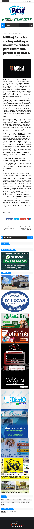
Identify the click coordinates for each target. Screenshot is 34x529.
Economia (13, 499)
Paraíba (7, 32)
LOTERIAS (3, 502)
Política (23, 502)
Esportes (25, 499)
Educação (19, 499)
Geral (30, 499)
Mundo (8, 502)
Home (4, 32)
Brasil (2, 499)
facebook (30, 237)
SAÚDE (2, 504)
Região (27, 502)
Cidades (7, 499)
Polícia (18, 502)
